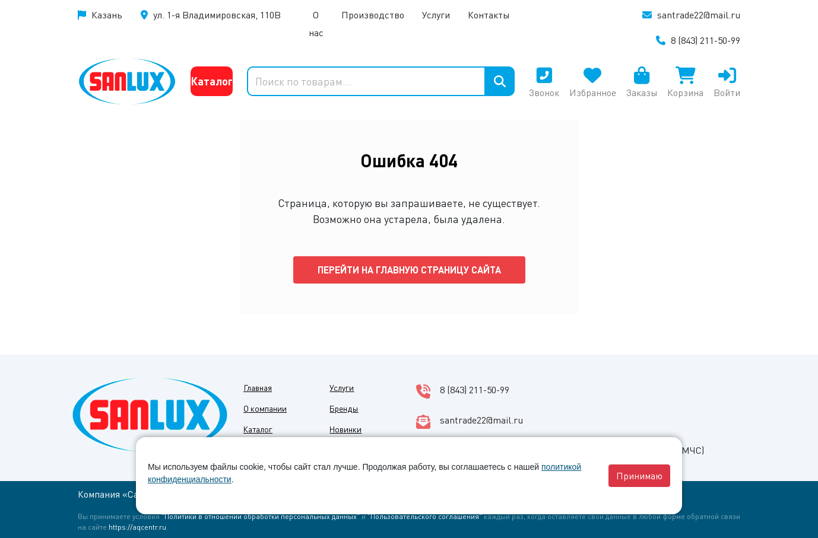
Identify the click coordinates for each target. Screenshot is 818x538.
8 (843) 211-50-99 (705, 40)
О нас (316, 23)
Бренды (343, 408)
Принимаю (639, 475)
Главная (257, 387)
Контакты (489, 14)
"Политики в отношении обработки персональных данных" (260, 516)
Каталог (212, 81)
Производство (372, 14)
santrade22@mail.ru (698, 14)
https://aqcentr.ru (137, 526)
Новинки (345, 429)
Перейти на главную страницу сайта (409, 269)
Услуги (436, 14)
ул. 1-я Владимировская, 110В (217, 14)
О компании (265, 408)
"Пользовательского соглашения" (424, 516)
